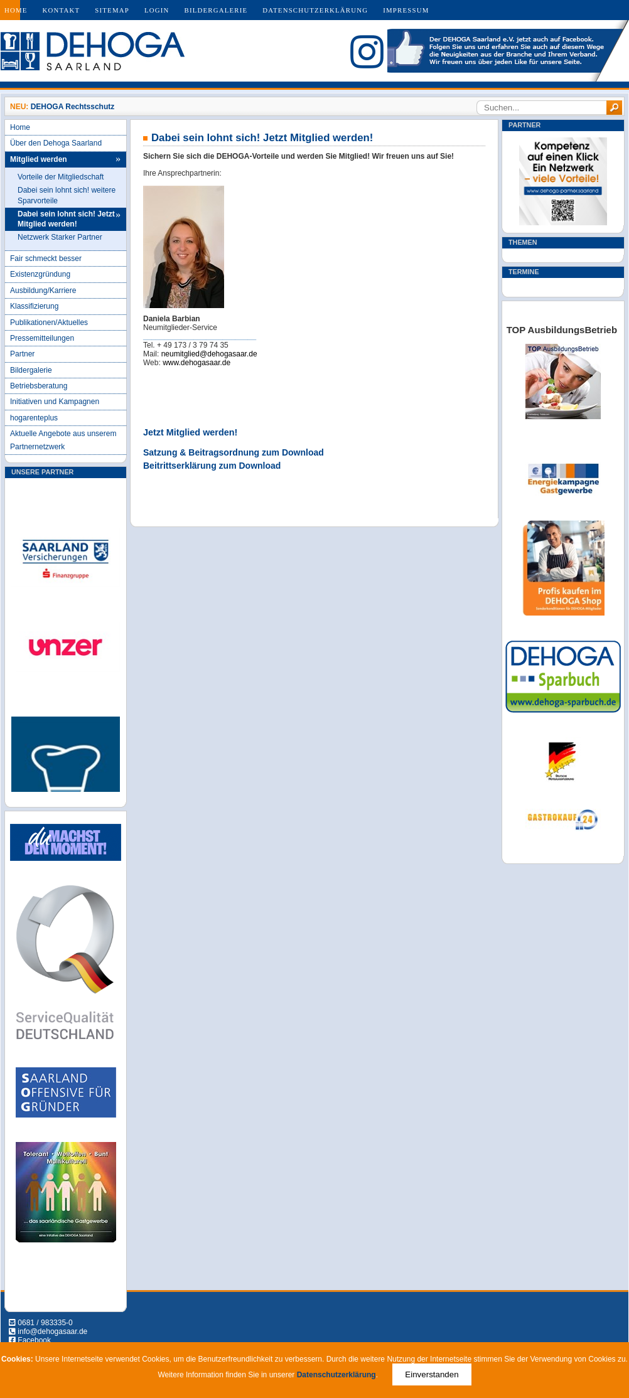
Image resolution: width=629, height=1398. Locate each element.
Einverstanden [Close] (431, 1374)
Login (156, 10)
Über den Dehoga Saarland (56, 143)
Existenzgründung (40, 274)
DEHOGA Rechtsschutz (73, 106)
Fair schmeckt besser (46, 258)
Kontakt (61, 10)
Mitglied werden (38, 159)
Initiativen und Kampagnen (54, 401)
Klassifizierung (34, 306)
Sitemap (112, 10)
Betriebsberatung (38, 386)
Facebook (34, 1340)
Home (16, 10)
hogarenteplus (34, 418)
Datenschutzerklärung (315, 10)
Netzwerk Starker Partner (60, 237)
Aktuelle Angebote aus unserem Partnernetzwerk (63, 440)
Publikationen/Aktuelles (49, 322)
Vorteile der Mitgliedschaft (61, 177)
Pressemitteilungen (42, 338)
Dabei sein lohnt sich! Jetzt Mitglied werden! (66, 219)
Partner (22, 354)
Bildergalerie (216, 10)
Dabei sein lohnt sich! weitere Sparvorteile (67, 195)
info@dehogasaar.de (52, 1331)
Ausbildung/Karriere (43, 290)
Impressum (406, 10)
